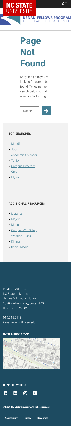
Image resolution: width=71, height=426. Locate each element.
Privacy (27, 418)
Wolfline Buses (21, 236)
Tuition (15, 160)
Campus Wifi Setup (24, 230)
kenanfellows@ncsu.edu (19, 322)
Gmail (15, 171)
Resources (42, 418)
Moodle (16, 143)
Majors (15, 219)
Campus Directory (23, 166)
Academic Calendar (24, 155)
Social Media (19, 247)
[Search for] (29, 110)
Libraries (17, 213)
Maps (15, 225)
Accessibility (11, 418)
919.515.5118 (12, 317)
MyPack (16, 177)
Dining (15, 241)
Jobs (14, 149)
